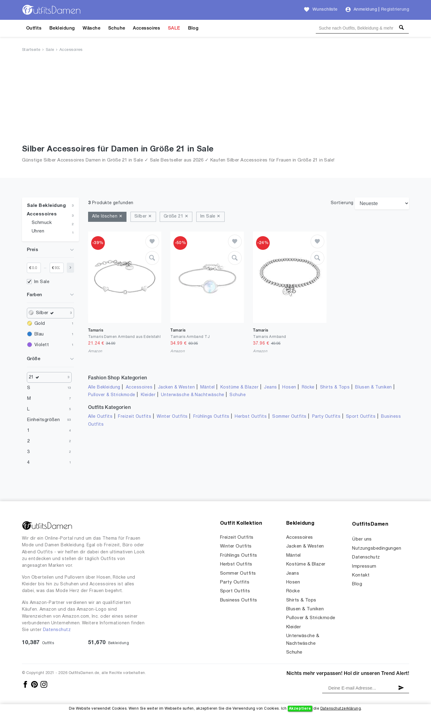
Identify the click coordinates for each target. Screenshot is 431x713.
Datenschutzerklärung (340, 708)
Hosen (289, 387)
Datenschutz (57, 630)
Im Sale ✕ (210, 216)
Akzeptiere (300, 708)
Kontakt (360, 575)
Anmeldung (365, 10)
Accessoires (146, 28)
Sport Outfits (361, 417)
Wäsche (91, 28)
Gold (39, 323)
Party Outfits (326, 417)
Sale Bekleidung (46, 206)
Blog (193, 28)
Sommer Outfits (289, 417)
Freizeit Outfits (134, 417)
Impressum (364, 566)
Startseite (31, 50)
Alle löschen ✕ (107, 216)
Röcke (308, 387)
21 (35, 377)
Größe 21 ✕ (176, 216)
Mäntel (207, 387)
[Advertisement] (215, 99)
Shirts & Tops (335, 387)
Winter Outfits (172, 417)
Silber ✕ (143, 216)
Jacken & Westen (176, 387)
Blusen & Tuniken (373, 387)
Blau (39, 334)
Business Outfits (238, 600)
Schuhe (116, 28)
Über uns (362, 539)
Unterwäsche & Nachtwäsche (192, 395)
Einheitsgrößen (43, 420)
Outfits (33, 28)
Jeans (270, 387)
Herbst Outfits (251, 417)
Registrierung (395, 10)
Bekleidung (62, 28)
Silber (46, 313)
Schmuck (42, 223)
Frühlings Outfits (211, 417)
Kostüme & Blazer (239, 387)
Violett (41, 345)
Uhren (38, 231)
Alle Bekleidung (104, 387)
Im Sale (41, 282)
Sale (50, 50)
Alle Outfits (100, 417)
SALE (174, 28)
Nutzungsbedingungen (376, 548)
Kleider (148, 395)
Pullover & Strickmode (111, 395)
